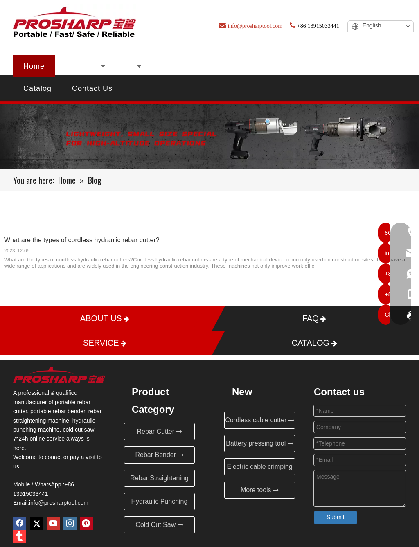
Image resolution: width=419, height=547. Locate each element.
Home (34, 66)
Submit (336, 517)
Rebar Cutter (159, 431)
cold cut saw (78, 429)
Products (81, 66)
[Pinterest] (86, 523)
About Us (171, 66)
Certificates (229, 66)
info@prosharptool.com (58, 503)
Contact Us (92, 88)
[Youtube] (53, 523)
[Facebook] (19, 523)
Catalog (37, 88)
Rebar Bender (159, 454)
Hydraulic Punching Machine (159, 504)
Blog (278, 66)
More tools (260, 489)
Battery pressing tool (259, 443)
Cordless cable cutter (259, 419)
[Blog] (209, 136)
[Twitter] (36, 523)
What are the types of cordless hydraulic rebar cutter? (82, 239)
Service (357, 66)
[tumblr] (19, 536)
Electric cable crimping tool (259, 469)
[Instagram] (70, 523)
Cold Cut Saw (159, 524)
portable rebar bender (57, 411)
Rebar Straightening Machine (159, 481)
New (126, 66)
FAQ (315, 66)
